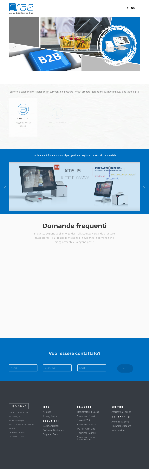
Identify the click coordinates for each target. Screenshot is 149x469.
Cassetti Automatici (87, 424)
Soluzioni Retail (51, 425)
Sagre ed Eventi (51, 434)
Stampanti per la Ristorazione (86, 438)
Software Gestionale (53, 430)
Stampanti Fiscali (86, 416)
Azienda (47, 411)
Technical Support (121, 425)
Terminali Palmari (86, 432)
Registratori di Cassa (88, 411)
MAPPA (19, 406)
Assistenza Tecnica (121, 411)
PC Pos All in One (86, 428)
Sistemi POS (83, 420)
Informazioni (118, 430)
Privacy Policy (50, 416)
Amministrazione (120, 421)
